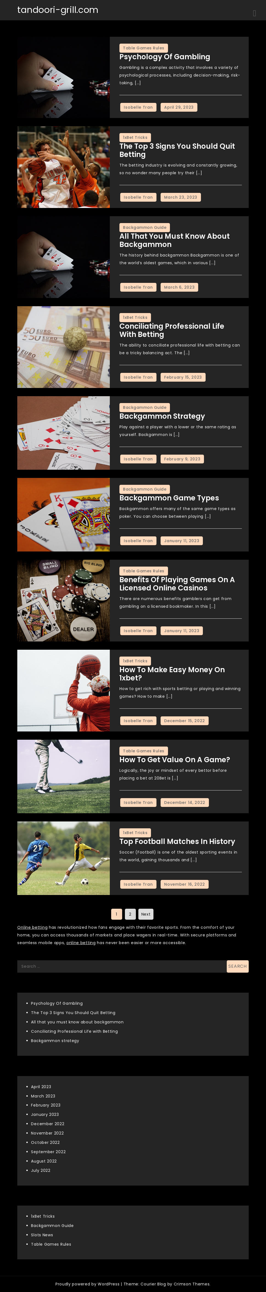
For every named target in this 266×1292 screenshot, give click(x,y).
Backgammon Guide (144, 227)
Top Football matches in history (177, 841)
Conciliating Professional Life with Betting (171, 330)
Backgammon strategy (162, 416)
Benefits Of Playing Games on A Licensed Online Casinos (177, 584)
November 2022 (47, 1133)
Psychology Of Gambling (164, 57)
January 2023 (45, 1114)
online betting (81, 942)
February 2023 (45, 1105)
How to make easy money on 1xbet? (172, 674)
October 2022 (45, 1142)
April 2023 (41, 1087)
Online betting (32, 927)
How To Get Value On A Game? (174, 760)
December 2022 (47, 1124)
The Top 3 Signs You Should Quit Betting (177, 150)
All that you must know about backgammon (174, 240)
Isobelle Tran (138, 107)
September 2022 (48, 1152)
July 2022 (40, 1170)
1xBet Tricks (135, 137)
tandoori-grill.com (58, 10)
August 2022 (44, 1161)
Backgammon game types (169, 498)
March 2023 (43, 1096)
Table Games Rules (143, 48)
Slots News (42, 1235)
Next (146, 914)
